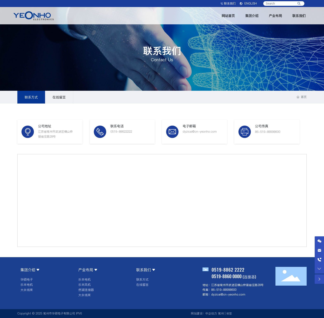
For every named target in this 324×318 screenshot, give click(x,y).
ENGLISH (248, 3)
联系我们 (228, 3)
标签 (229, 313)
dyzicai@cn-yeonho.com (200, 132)
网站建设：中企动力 (204, 313)
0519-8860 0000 (227, 276)
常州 (221, 313)
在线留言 (59, 97)
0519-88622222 (121, 132)
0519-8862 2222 (228, 269)
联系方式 (31, 97)
